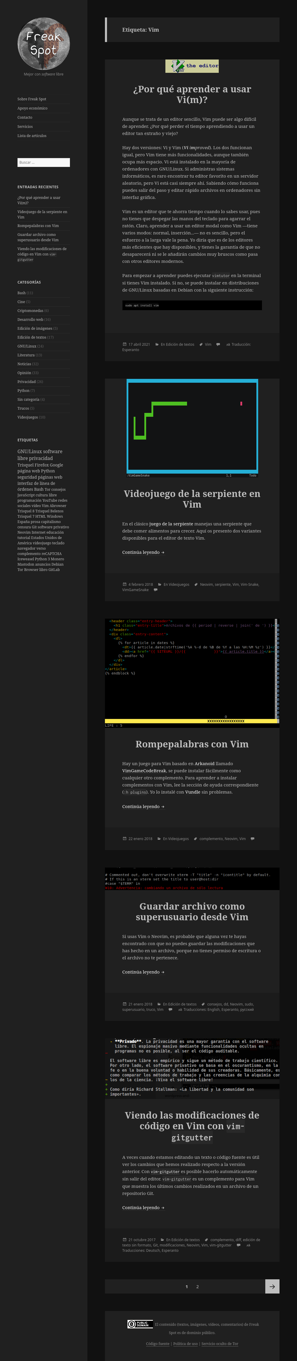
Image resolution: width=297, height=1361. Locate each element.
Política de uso (185, 1343)
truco (150, 1009)
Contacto (24, 117)
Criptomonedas (30, 310)
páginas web (50, 477)
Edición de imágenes (34, 328)
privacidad (41, 458)
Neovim (24, 532)
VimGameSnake (135, 589)
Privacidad (26, 381)
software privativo (53, 527)
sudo (249, 1004)
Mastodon (26, 564)
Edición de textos (31, 337)
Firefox (42, 465)
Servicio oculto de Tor (220, 1343)
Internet (39, 532)
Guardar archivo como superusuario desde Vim (38, 237)
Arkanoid (205, 763)
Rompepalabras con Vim (38, 225)
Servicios (25, 126)
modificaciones (172, 1245)
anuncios (43, 564)
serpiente (223, 584)
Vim (46, 505)
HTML (41, 516)
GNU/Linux (26, 346)
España (24, 521)
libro (44, 569)
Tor (48, 489)
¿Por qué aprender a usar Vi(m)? (192, 94)
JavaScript (26, 495)
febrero (138, 584)
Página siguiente (272, 1286)
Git (35, 527)
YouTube (50, 500)
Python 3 (43, 559)
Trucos (23, 408)
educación (55, 532)
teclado (58, 543)
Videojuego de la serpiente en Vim (192, 498)
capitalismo (51, 521)
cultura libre (46, 495)
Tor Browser (28, 569)
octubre (140, 1239)
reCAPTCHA (51, 553)
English (213, 1009)
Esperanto (130, 349)
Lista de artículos (32, 135)
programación (29, 500)
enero (138, 838)
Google (56, 465)
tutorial (24, 537)
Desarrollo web (30, 319)
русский (247, 1009)
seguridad (27, 477)
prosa (36, 521)
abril (137, 344)
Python (23, 390)
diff (238, 1239)
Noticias (24, 363)
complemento (29, 553)
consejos (58, 489)
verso (41, 548)
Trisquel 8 (26, 511)
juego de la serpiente (171, 524)
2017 (151, 1239)
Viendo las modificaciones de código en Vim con (42, 254)
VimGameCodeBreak (144, 770)
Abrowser (58, 505)
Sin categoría (28, 399)
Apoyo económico (32, 108)
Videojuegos (27, 417)
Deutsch (153, 1250)
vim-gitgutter (220, 1245)
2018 (149, 584)
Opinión (24, 372)
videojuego (42, 543)
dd (226, 1004)
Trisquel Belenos (49, 511)
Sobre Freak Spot (31, 99)
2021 (146, 344)
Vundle (192, 792)
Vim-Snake (249, 584)
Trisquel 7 (26, 516)
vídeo (36, 505)
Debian (58, 564)
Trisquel (26, 465)
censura (24, 527)
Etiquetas (27, 440)
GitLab (54, 569)
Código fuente (158, 1343)
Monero (57, 559)
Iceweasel (26, 559)
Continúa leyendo (144, 552)
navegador (26, 548)
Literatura (26, 355)
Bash (21, 292)
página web (29, 471)
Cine (21, 301)
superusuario (133, 1009)
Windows (55, 516)
